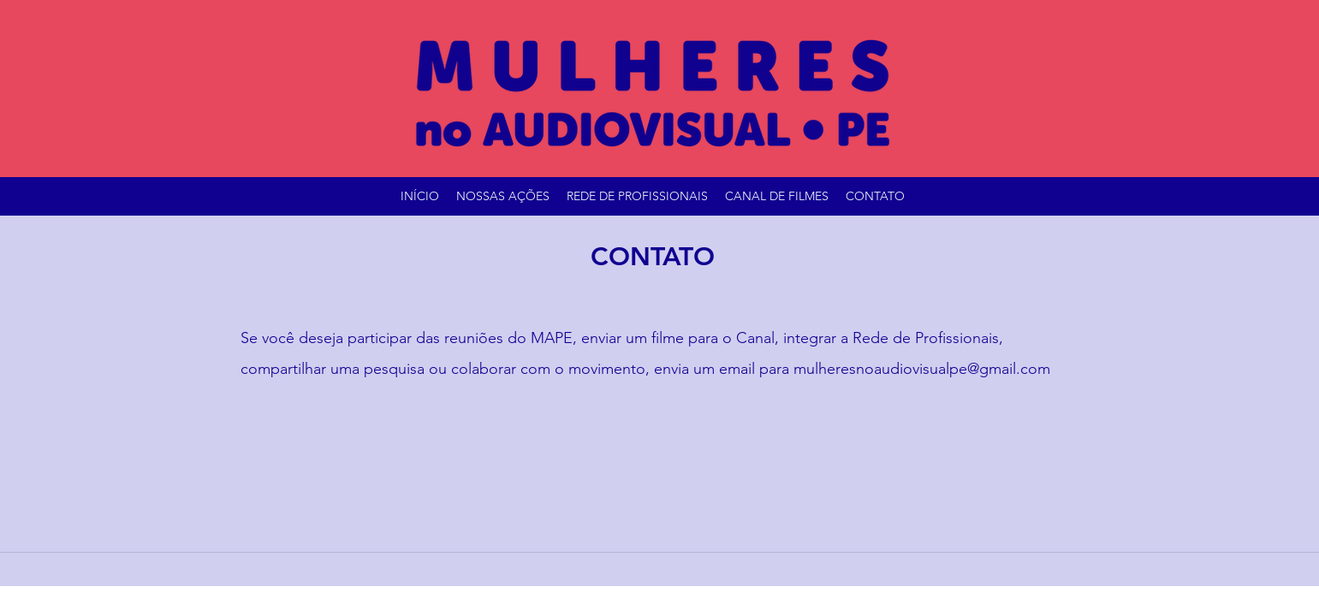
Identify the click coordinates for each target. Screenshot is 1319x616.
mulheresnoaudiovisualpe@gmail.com (921, 368)
